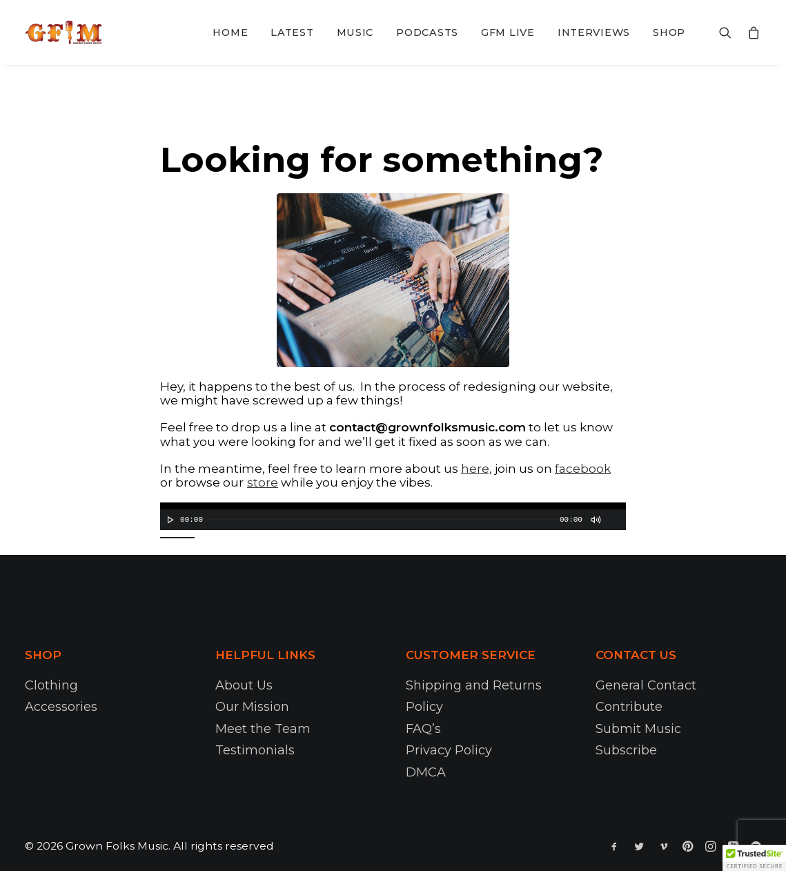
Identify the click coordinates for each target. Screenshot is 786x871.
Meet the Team (263, 728)
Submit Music (638, 728)
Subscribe (626, 750)
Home (230, 32)
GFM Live (508, 32)
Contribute (629, 706)
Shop (669, 32)
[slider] (382, 519)
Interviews (594, 32)
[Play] (169, 519)
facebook (583, 469)
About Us (244, 685)
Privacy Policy (449, 750)
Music (355, 32)
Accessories (61, 706)
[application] (393, 516)
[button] (754, 858)
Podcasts (427, 32)
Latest (292, 32)
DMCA (426, 772)
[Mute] (594, 519)
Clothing (51, 685)
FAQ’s (423, 728)
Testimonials (255, 750)
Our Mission (252, 706)
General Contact (646, 685)
